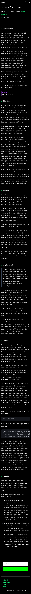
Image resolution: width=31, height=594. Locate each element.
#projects (4, 14)
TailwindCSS (19, 590)
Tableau (12, 590)
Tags (4, 584)
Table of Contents (8, 18)
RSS (4, 586)
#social (23, 11)
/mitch (3, 3)
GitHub (5, 580)
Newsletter (7, 582)
